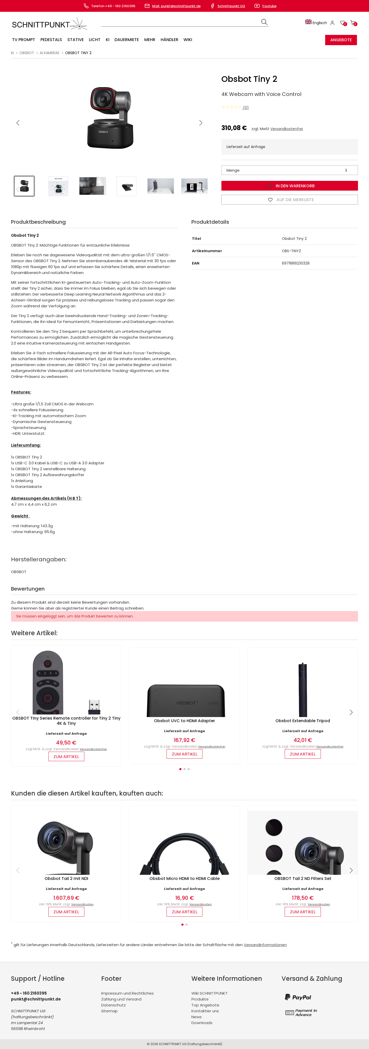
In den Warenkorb (290, 186)
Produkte (200, 999)
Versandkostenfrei (286, 128)
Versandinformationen (265, 944)
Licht (94, 40)
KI (107, 40)
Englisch (316, 22)
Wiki (186, 40)
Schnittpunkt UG (231, 6)
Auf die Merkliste (290, 200)
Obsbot (26, 52)
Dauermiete (126, 40)
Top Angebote (205, 1005)
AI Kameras (49, 52)
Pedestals (51, 40)
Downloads (201, 1022)
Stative (75, 40)
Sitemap (109, 1011)
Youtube (269, 6)
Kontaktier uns (205, 1011)
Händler (168, 40)
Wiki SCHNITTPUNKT (209, 993)
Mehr (148, 40)
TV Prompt (23, 40)
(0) (235, 107)
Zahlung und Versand (121, 999)
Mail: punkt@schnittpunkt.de (176, 6)
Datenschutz (113, 1005)
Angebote (341, 40)
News (196, 1016)
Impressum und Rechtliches (127, 993)
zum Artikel (66, 756)
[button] (201, 123)
